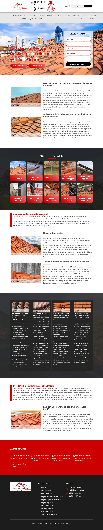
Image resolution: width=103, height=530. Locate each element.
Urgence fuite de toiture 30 (93, 17)
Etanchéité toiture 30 (66, 16)
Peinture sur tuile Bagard (83, 455)
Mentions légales (64, 523)
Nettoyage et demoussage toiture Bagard (62, 459)
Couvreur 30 (15, 16)
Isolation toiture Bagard (20, 458)
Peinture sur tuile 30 (42, 17)
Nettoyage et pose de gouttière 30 (33, 17)
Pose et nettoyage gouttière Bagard (42, 459)
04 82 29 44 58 (38, 3)
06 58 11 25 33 (38, 9)
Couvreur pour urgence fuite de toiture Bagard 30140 (20, 464)
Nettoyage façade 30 (57, 16)
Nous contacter (37, 65)
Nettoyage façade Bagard (62, 455)
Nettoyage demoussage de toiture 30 (24, 17)
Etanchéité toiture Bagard (41, 455)
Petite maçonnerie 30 (85, 17)
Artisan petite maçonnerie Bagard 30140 (83, 459)
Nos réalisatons (18, 65)
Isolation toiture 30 (49, 17)
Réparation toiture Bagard (21, 455)
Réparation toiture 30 (75, 16)
